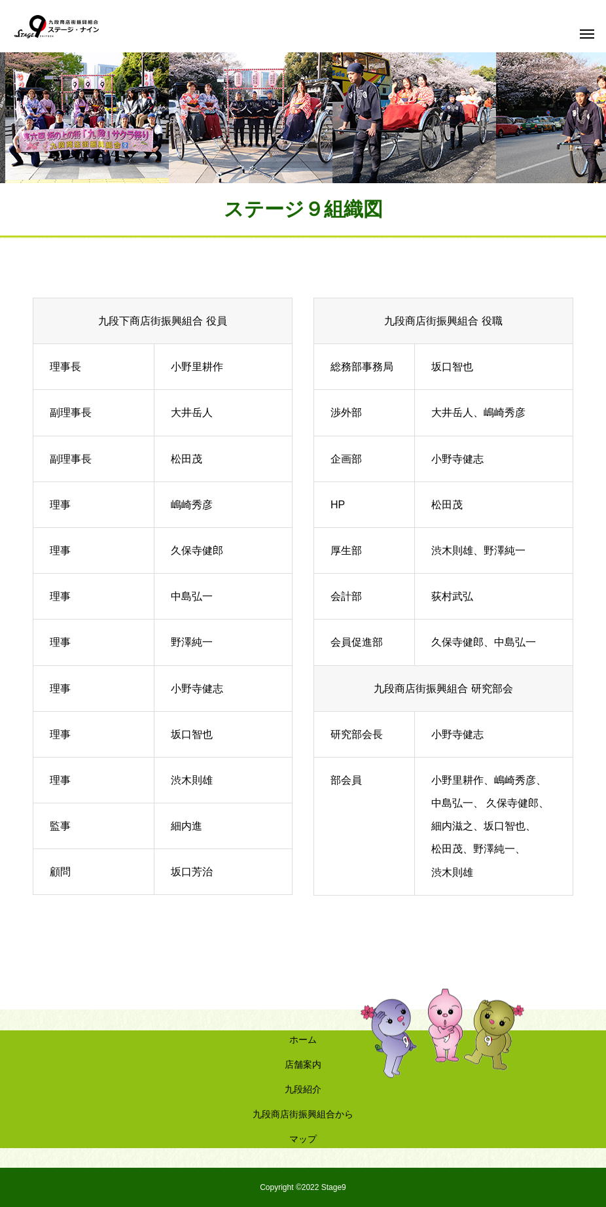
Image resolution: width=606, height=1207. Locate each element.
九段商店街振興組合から (303, 1114)
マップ (303, 1139)
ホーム (303, 1039)
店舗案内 (303, 1064)
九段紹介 (303, 1089)
